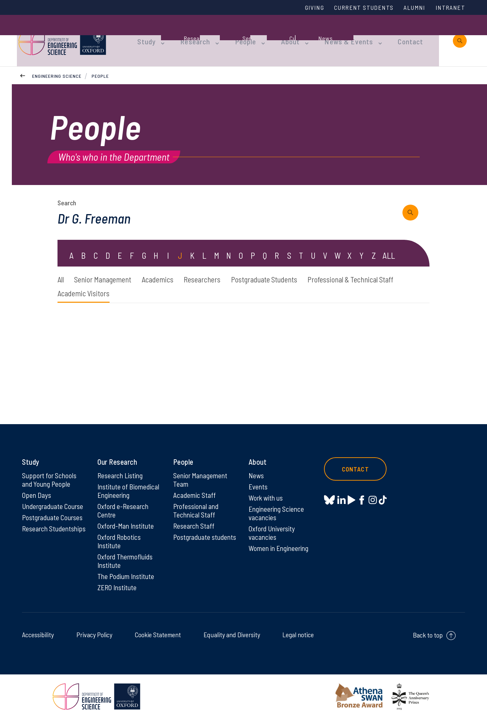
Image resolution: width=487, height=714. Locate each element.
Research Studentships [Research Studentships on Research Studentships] (41, 526)
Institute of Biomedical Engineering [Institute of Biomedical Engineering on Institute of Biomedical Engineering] (129, 483)
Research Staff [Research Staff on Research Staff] (194, 519)
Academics (170, 269)
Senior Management (108, 269)
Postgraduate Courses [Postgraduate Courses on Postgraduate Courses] (54, 510)
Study (145, 34)
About (279, 34)
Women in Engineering (280, 542)
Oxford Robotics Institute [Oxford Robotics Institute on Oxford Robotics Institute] (119, 535)
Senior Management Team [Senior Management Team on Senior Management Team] (201, 471)
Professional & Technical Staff (105, 284)
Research (190, 34)
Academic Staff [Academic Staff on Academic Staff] (195, 487)
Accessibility (38, 630)
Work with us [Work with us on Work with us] (267, 490)
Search (66, 191)
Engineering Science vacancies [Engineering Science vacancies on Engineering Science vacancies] (277, 506)
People (237, 34)
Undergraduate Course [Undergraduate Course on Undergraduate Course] (54, 498)
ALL (389, 244)
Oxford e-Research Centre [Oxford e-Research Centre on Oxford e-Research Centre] (124, 503)
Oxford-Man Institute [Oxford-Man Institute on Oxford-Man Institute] (126, 519)
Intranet (449, 8)
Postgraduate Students (289, 269)
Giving (305, 8)
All (61, 269)
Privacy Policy (94, 630)
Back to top (428, 630)
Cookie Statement (158, 630)
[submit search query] (412, 201)
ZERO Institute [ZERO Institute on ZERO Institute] (117, 582)
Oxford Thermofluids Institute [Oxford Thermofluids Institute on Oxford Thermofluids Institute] (126, 555)
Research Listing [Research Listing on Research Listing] (121, 467)
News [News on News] (256, 467)
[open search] (460, 35)
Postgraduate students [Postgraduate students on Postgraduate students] (192, 535)
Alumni (411, 8)
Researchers (220, 269)
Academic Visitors (193, 284)
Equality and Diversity (232, 630)
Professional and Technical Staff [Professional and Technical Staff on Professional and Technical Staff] (197, 503)
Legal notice (298, 630)
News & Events (333, 34)
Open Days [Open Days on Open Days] (37, 487)
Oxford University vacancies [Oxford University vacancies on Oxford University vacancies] (273, 526)
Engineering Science (57, 64)
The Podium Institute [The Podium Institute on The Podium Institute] (127, 571)
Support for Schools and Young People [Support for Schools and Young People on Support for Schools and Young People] (50, 471)
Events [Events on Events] (259, 478)
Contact (390, 34)
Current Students (358, 8)
